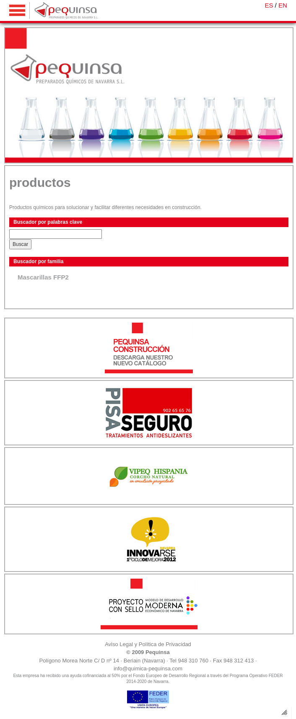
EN (282, 5)
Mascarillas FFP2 (43, 277)
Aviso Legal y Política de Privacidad (148, 644)
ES (269, 5)
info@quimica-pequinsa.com (148, 668)
